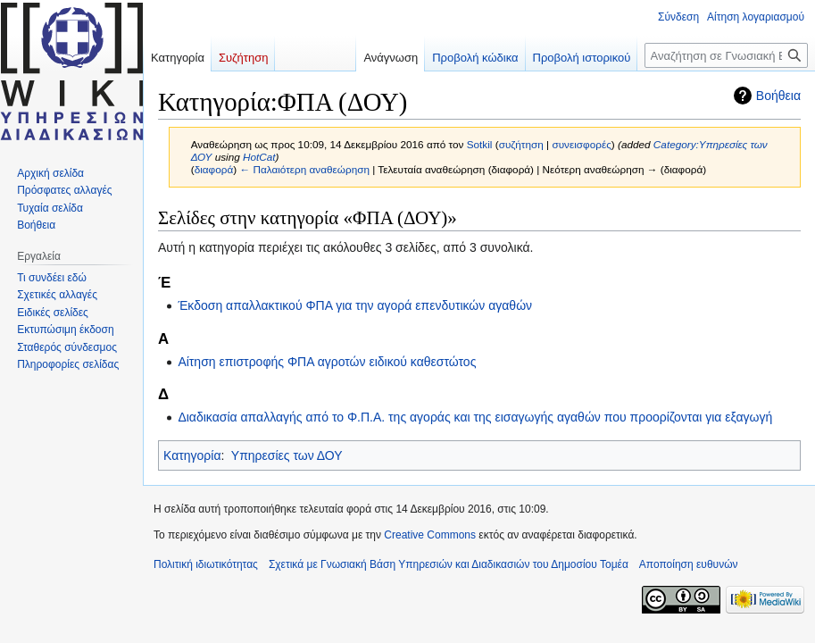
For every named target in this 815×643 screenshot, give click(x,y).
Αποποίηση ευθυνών (688, 564)
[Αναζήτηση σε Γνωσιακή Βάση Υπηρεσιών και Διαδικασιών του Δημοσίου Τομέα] (726, 55)
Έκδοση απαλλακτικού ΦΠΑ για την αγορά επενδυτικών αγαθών (355, 305)
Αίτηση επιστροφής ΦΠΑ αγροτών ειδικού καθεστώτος (327, 362)
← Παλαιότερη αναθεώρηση (304, 169)
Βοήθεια (778, 95)
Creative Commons (430, 535)
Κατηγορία (192, 455)
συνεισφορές (581, 144)
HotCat (259, 157)
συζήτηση (521, 144)
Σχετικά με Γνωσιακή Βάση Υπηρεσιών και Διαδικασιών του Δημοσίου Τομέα (448, 564)
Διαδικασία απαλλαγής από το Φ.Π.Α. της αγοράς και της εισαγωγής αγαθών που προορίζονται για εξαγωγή (475, 417)
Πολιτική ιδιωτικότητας (206, 564)
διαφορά (214, 169)
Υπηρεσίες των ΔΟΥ (287, 455)
